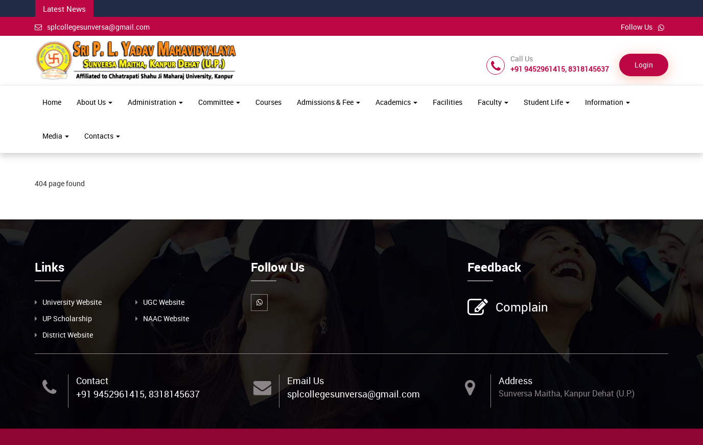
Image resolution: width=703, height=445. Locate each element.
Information (607, 102)
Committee (219, 102)
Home (51, 102)
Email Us (305, 380)
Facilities (447, 102)
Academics (396, 102)
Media (55, 136)
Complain (520, 308)
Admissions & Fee (328, 102)
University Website (72, 302)
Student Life (547, 102)
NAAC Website (166, 318)
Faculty (493, 102)
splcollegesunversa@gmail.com (92, 27)
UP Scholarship (67, 318)
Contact (92, 380)
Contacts (102, 136)
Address (515, 380)
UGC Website (163, 302)
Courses (268, 102)
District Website (67, 335)
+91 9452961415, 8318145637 (138, 394)
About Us (94, 102)
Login (644, 65)
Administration (155, 102)
